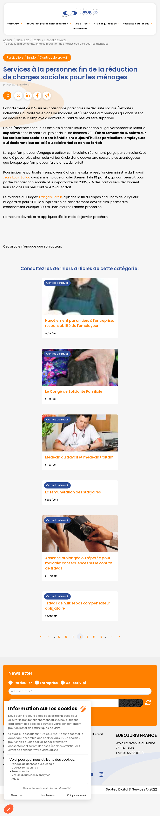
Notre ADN (13, 23)
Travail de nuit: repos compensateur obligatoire (78, 618)
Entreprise (49, 695)
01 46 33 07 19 (133, 765)
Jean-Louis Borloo (17, 177)
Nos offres (81, 23)
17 (94, 649)
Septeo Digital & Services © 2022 (131, 802)
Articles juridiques (105, 23)
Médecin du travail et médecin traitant (73, 466)
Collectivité (76, 695)
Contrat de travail (55, 40)
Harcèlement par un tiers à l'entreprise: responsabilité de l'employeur (72, 326)
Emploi (37, 40)
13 (66, 649)
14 (73, 649)
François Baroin (51, 197)
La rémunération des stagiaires (74, 503)
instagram (101, 787)
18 (101, 649)
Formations (80, 28)
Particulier (22, 695)
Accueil (7, 40)
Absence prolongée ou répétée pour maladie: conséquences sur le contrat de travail (78, 575)
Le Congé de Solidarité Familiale (74, 397)
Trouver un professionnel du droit (46, 23)
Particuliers (22, 40)
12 (59, 649)
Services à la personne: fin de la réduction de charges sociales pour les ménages (57, 43)
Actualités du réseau (136, 23)
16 (87, 649)
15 (80, 649)
